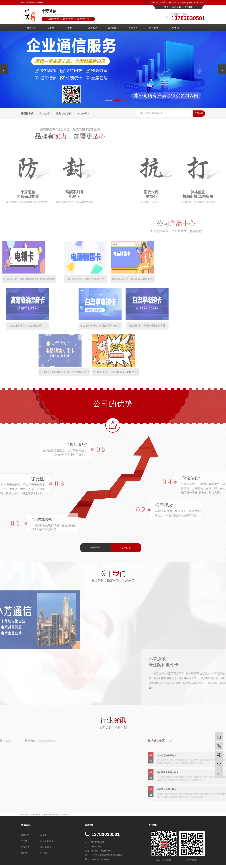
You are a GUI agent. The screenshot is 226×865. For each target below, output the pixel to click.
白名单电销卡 (46, 841)
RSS (180, 2)
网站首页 (31, 27)
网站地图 (172, 2)
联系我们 (174, 27)
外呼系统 (92, 27)
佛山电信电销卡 (64, 113)
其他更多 (133, 27)
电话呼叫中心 (63, 814)
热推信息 (155, 2)
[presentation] (4, 69)
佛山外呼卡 (83, 113)
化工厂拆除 (43, 814)
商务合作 (25, 847)
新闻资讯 (112, 27)
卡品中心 (72, 27)
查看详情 (95, 547)
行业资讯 (44, 853)
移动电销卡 (45, 847)
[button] (108, 100)
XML (185, 2)
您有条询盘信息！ (196, 2)
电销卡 (43, 835)
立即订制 (126, 547)
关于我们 (51, 27)
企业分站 (164, 2)
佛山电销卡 (45, 113)
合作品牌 (153, 27)
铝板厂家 (34, 814)
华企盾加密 (52, 814)
